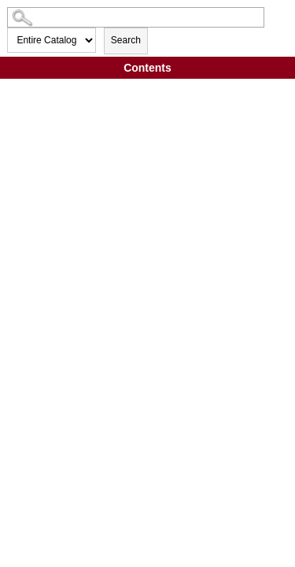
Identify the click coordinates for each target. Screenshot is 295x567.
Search (126, 40)
